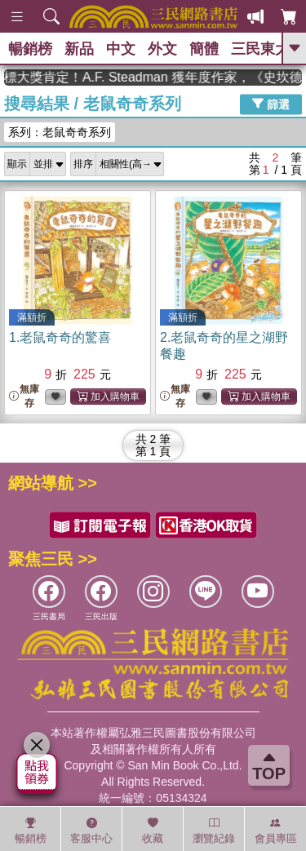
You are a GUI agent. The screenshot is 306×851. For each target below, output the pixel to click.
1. (60, 337)
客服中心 (91, 830)
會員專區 (276, 830)
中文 (120, 49)
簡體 (204, 49)
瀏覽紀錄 (214, 830)
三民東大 (260, 49)
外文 (162, 49)
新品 (79, 49)
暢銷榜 (30, 49)
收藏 (152, 830)
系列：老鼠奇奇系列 (59, 132)
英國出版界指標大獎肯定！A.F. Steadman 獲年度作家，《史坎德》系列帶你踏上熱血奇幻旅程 (153, 77)
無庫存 (24, 396)
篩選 (271, 103)
